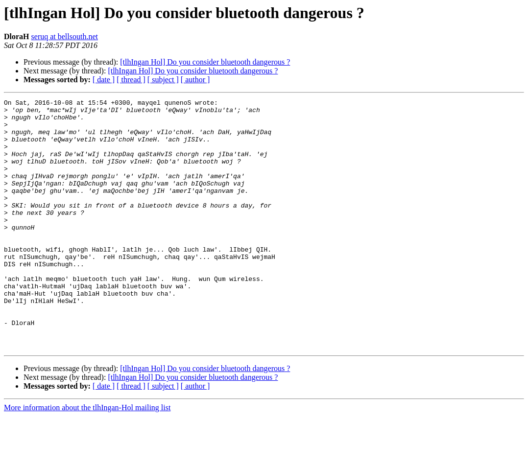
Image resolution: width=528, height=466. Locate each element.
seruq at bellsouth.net (64, 36)
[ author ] (195, 79)
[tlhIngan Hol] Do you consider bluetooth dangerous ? (205, 62)
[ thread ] (131, 79)
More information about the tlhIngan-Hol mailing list (87, 457)
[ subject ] (163, 79)
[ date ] (104, 79)
